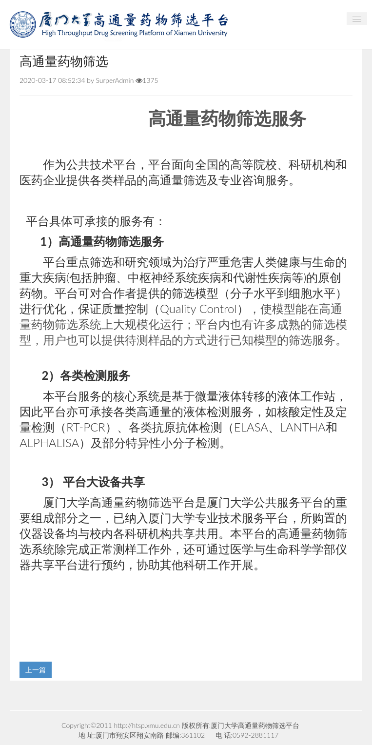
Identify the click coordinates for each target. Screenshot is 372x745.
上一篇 (35, 670)
